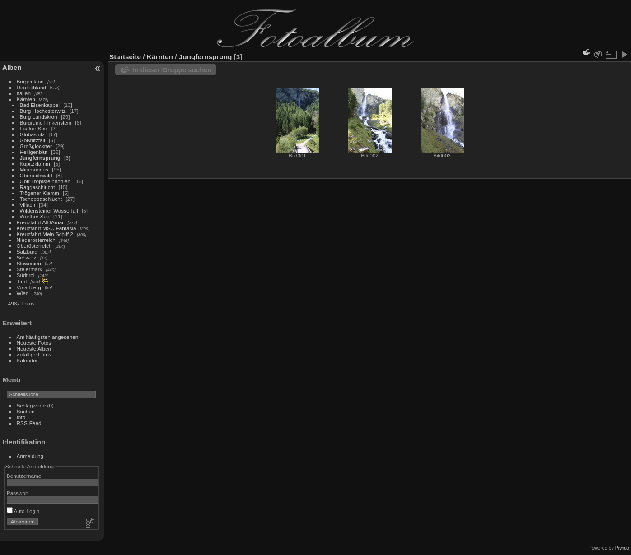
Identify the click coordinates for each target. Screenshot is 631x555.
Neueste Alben (34, 349)
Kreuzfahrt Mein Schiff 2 (45, 234)
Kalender (27, 360)
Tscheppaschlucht (41, 199)
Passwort (17, 493)
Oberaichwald (36, 175)
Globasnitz (32, 134)
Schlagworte (31, 405)
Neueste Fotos (34, 343)
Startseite (125, 56)
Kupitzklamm (35, 163)
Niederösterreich (36, 240)
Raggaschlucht (37, 187)
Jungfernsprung (40, 158)
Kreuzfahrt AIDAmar (40, 222)
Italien (24, 93)
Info (21, 417)
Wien (23, 293)
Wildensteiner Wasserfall (49, 210)
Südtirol (26, 275)
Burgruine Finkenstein (45, 122)
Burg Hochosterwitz (43, 111)
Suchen (26, 411)
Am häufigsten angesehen (48, 337)
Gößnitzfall (32, 140)
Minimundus (34, 169)
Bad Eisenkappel (40, 105)
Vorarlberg (29, 287)
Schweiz (27, 257)
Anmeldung (30, 456)
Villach (27, 205)
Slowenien (29, 263)
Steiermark (29, 269)
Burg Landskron (38, 117)
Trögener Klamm (39, 193)
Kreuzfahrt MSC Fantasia (46, 228)
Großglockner (36, 146)
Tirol (22, 281)
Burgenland (30, 81)
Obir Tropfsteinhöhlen (45, 181)
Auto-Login (23, 511)
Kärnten (26, 99)
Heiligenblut (33, 152)
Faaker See (33, 128)
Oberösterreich (34, 246)
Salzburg (27, 251)
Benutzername (24, 476)
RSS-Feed (29, 423)
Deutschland (31, 87)
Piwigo (622, 547)
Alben (12, 67)
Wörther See (35, 216)
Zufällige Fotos (34, 354)
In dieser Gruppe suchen (172, 70)
